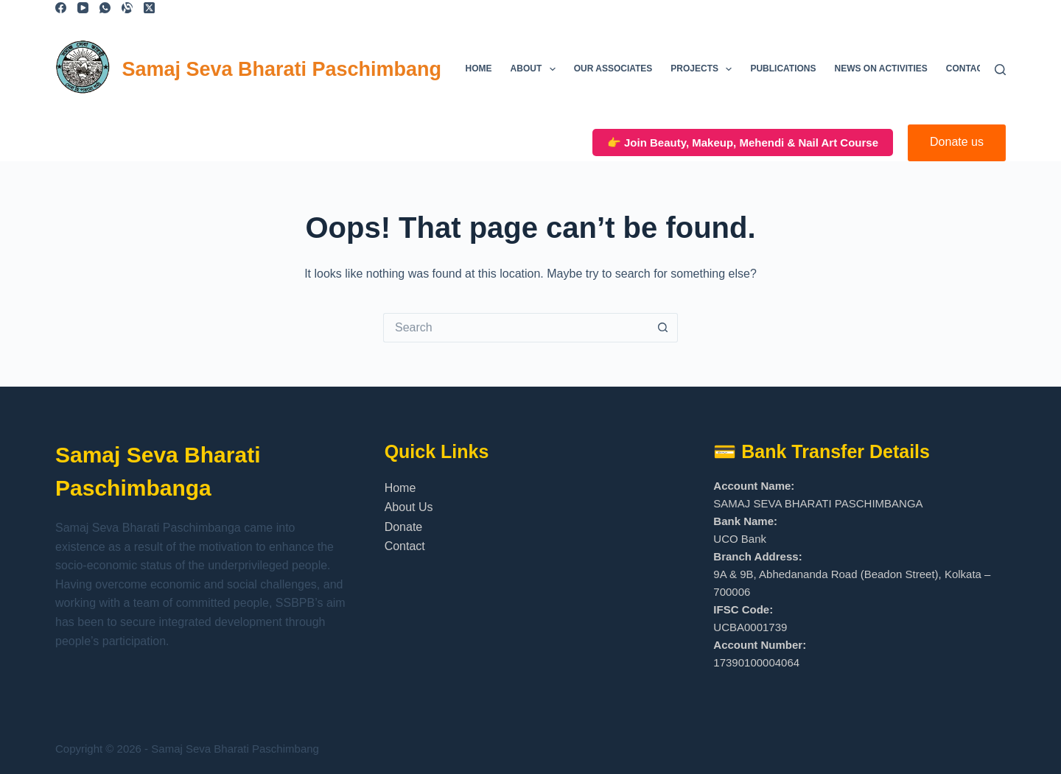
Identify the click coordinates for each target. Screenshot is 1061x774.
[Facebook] (60, 7)
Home (479, 68)
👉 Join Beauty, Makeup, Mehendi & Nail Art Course (742, 142)
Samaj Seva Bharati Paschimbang (281, 69)
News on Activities (881, 68)
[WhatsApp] (105, 7)
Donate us (957, 142)
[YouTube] (82, 7)
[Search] (1000, 69)
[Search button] (663, 327)
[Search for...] (515, 327)
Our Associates (613, 68)
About (536, 69)
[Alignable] (127, 7)
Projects (704, 69)
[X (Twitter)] (149, 7)
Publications (783, 68)
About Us (409, 507)
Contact (967, 68)
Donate (404, 527)
